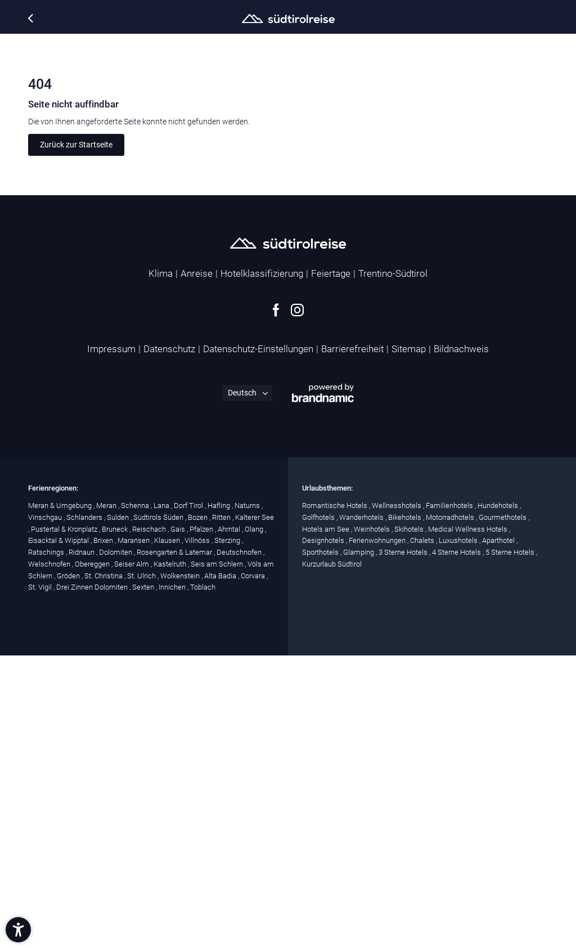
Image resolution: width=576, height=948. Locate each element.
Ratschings (47, 845)
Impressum (111, 641)
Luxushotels (459, 833)
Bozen (198, 809)
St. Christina (104, 868)
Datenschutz (169, 641)
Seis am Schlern (218, 856)
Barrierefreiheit (352, 641)
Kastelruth (171, 856)
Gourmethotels (503, 809)
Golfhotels (319, 809)
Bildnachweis (461, 641)
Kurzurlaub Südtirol (332, 856)
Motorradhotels (451, 809)
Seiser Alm (132, 856)
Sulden (118, 809)
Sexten (144, 879)
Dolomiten (116, 845)
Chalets (423, 833)
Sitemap (409, 641)
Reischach (150, 821)
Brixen (104, 833)
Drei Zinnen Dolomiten (92, 879)
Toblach (202, 879)
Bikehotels (405, 809)
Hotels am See (326, 821)
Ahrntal (230, 821)
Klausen (168, 833)
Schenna (136, 797)
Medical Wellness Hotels (468, 821)
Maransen (134, 833)
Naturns (248, 797)
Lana (162, 797)
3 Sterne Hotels (404, 845)
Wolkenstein (180, 868)
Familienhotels (450, 797)
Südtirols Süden (159, 809)
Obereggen (93, 856)
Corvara (254, 868)
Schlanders (85, 809)
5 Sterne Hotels (510, 845)
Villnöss (198, 833)
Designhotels (324, 833)
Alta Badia (221, 868)
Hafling (220, 797)
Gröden (69, 868)
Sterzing (228, 833)
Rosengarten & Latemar (175, 845)
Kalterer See (254, 809)
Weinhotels (373, 821)
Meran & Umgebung (60, 797)
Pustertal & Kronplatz (65, 821)
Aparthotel (499, 833)
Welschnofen (50, 856)
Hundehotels (499, 797)
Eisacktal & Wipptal (59, 833)
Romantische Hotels (335, 797)
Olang (255, 821)
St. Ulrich (142, 868)
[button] (18, 929)
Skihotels (409, 821)
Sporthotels (321, 845)
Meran (107, 797)
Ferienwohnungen (378, 833)
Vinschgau (46, 809)
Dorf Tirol (189, 797)
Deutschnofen (240, 845)
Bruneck (115, 821)
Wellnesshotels (397, 797)
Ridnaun (82, 845)
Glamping (359, 845)
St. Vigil (40, 879)
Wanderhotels (362, 809)
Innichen (173, 879)
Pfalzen (202, 821)
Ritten (222, 809)
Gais (178, 821)
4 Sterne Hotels (457, 845)
